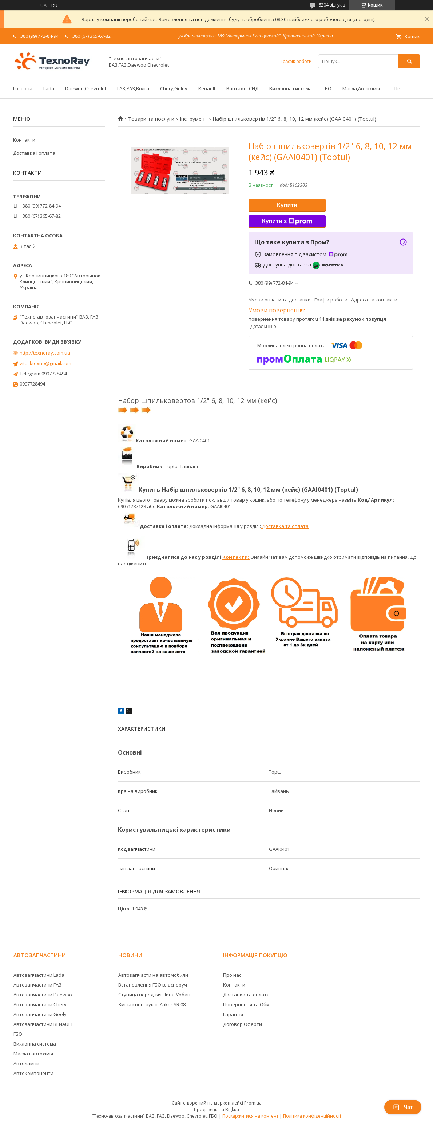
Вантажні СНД (242, 88)
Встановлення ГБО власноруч (152, 984)
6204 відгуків (331, 5)
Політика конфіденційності (312, 1116)
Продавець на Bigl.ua (216, 1109)
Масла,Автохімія (361, 88)
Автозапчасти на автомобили (153, 975)
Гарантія (233, 1014)
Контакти (24, 140)
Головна (22, 88)
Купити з (287, 221)
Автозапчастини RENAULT (43, 1024)
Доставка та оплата (285, 526)
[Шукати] (409, 61)
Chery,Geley (173, 88)
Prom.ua (253, 1103)
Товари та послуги (151, 119)
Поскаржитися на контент (250, 1116)
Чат (403, 1107)
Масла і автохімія (33, 1053)
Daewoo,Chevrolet (85, 88)
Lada (48, 88)
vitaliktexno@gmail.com (45, 363)
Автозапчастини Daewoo (42, 994)
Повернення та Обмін (248, 1004)
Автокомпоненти (33, 1073)
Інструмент (193, 119)
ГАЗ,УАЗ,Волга (133, 88)
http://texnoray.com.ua (45, 353)
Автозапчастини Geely (40, 1014)
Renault (206, 88)
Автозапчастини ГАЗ (37, 984)
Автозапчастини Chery (40, 1004)
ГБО (327, 88)
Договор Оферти (242, 1024)
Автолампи (26, 1063)
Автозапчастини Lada (38, 975)
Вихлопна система (290, 88)
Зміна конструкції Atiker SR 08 (152, 1004)
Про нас (232, 975)
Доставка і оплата (34, 153)
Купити (287, 205)
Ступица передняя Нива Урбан (154, 994)
